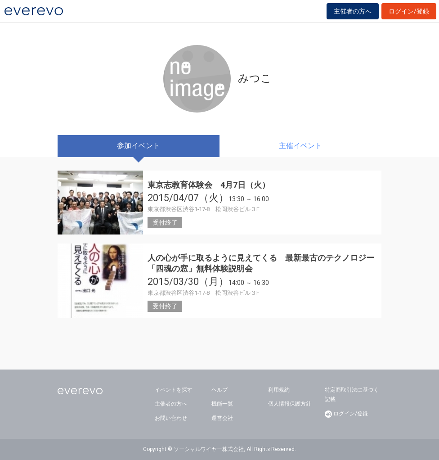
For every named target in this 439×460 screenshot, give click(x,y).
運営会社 (222, 418)
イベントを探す (174, 390)
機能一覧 (222, 404)
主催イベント (300, 145)
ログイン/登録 (409, 11)
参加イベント (138, 145)
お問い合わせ (171, 418)
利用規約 (279, 390)
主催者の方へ (353, 11)
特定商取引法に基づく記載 (352, 395)
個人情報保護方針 (289, 404)
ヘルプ (219, 390)
